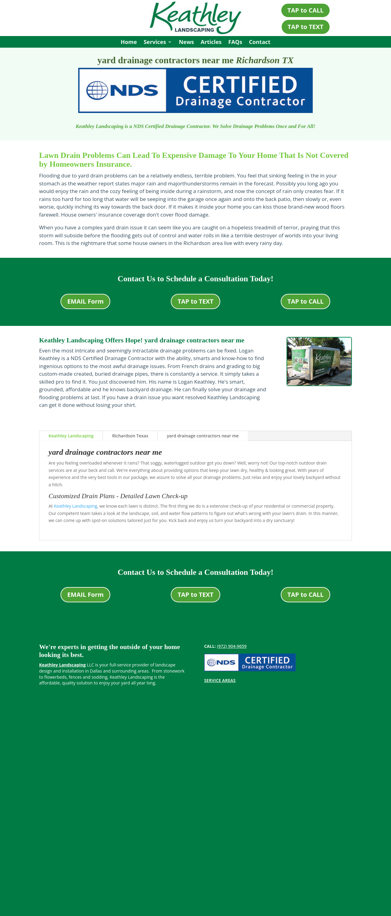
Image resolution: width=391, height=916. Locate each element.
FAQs (235, 43)
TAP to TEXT (305, 27)
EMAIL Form (85, 301)
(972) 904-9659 (232, 646)
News (186, 43)
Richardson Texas (130, 436)
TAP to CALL (305, 10)
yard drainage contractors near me (203, 436)
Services (155, 43)
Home (129, 43)
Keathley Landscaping (71, 436)
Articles (211, 43)
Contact (259, 43)
